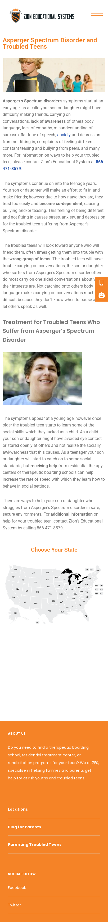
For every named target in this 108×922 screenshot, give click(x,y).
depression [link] (90, 134)
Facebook (17, 887)
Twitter (14, 905)
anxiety (64, 134)
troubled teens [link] (24, 245)
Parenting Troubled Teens (34, 844)
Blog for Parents (24, 827)
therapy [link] (96, 465)
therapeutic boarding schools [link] (49, 472)
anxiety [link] (68, 217)
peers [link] (74, 148)
